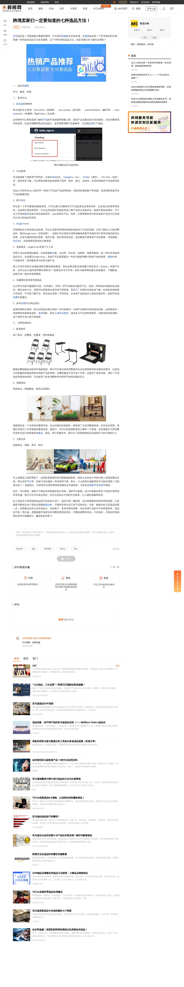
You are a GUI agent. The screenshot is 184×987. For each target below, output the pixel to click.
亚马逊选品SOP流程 (42, 705)
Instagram (68, 177)
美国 (87, 36)
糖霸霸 (35, 773)
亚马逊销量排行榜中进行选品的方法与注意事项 (56, 781)
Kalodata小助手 (38, 810)
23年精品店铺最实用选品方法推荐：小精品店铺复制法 (60, 875)
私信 (154, 38)
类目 (75, 549)
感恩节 (92, 485)
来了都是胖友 (37, 716)
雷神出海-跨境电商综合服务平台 (44, 754)
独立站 (62, 549)
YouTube (17, 241)
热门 (35, 660)
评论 (23, 200)
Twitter (86, 177)
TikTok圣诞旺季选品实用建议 (47, 894)
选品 (33, 549)
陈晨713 (35, 867)
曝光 (52, 253)
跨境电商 (47, 549)
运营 (91, 123)
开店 (15, 36)
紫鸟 (34, 792)
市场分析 (19, 549)
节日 (29, 481)
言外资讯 (35, 735)
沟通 (15, 297)
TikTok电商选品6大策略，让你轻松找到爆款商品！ (58, 800)
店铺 (64, 36)
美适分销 (144, 23)
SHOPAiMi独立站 (39, 942)
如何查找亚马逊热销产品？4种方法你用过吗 (54, 762)
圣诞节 (102, 485)
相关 (25, 660)
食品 (40, 433)
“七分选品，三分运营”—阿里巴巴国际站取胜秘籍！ (58, 687)
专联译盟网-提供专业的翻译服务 (36, 640)
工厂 (77, 290)
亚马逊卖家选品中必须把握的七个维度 (51, 913)
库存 (40, 313)
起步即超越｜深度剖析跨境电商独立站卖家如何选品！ (60, 931)
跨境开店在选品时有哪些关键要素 (49, 856)
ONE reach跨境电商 (40, 697)
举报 (116, 549)
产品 (45, 119)
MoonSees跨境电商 (39, 848)
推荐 (16, 660)
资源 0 (162, 30)
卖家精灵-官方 (37, 886)
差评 (27, 214)
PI (50, 270)
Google (19, 223)
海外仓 (60, 313)
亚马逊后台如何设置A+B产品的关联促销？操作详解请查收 (62, 837)
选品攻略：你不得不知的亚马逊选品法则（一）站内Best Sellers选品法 (68, 724)
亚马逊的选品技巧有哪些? (45, 818)
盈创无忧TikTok (38, 905)
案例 (110, 256)
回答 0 (149, 30)
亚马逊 (19, 104)
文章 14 (137, 30)
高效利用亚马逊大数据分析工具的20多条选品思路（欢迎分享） (64, 743)
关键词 (25, 86)
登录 (61, 620)
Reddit (53, 177)
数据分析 (47, 504)
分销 (23, 303)
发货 (66, 313)
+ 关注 (144, 38)
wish (15, 113)
